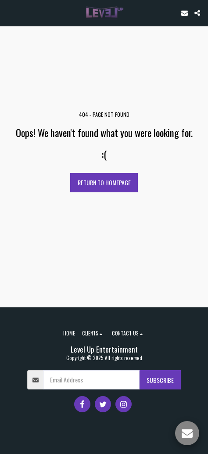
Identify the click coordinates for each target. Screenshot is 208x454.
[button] (9, 12)
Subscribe (160, 380)
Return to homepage (104, 182)
